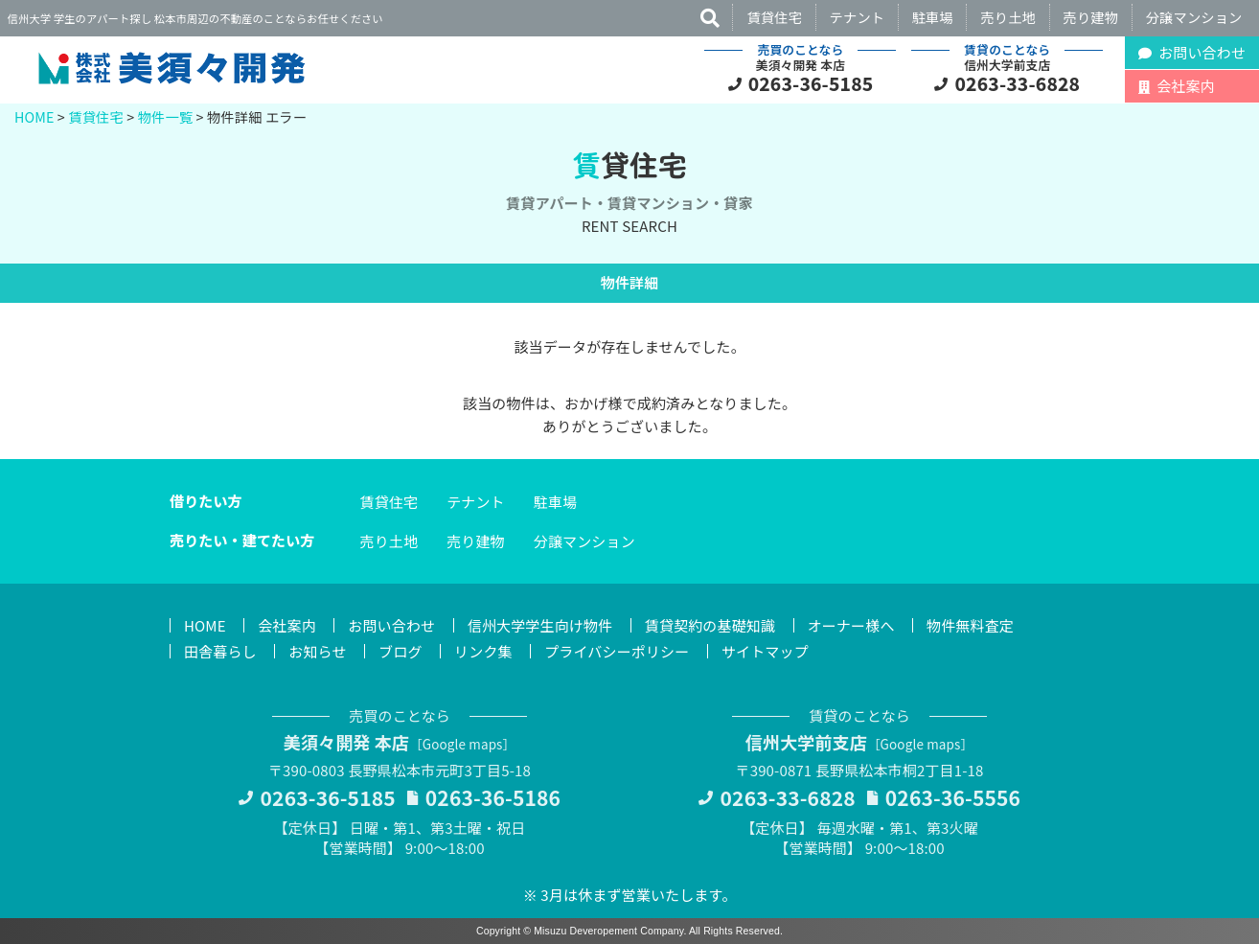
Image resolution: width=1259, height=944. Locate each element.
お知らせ (317, 651)
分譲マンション (1194, 17)
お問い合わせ (391, 625)
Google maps (463, 743)
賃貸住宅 (774, 17)
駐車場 (932, 17)
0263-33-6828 (1018, 83)
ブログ (400, 651)
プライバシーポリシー (616, 651)
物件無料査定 (970, 625)
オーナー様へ (851, 625)
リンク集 (483, 651)
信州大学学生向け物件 (540, 625)
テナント (857, 17)
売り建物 (1091, 17)
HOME (34, 116)
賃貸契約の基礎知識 (710, 625)
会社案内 (287, 625)
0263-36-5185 (811, 83)
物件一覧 (166, 116)
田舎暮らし (220, 651)
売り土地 (1008, 17)
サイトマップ (765, 651)
